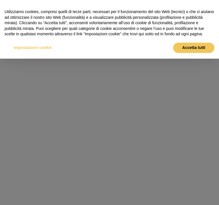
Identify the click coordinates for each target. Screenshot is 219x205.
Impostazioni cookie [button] (33, 47)
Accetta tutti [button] (193, 47)
